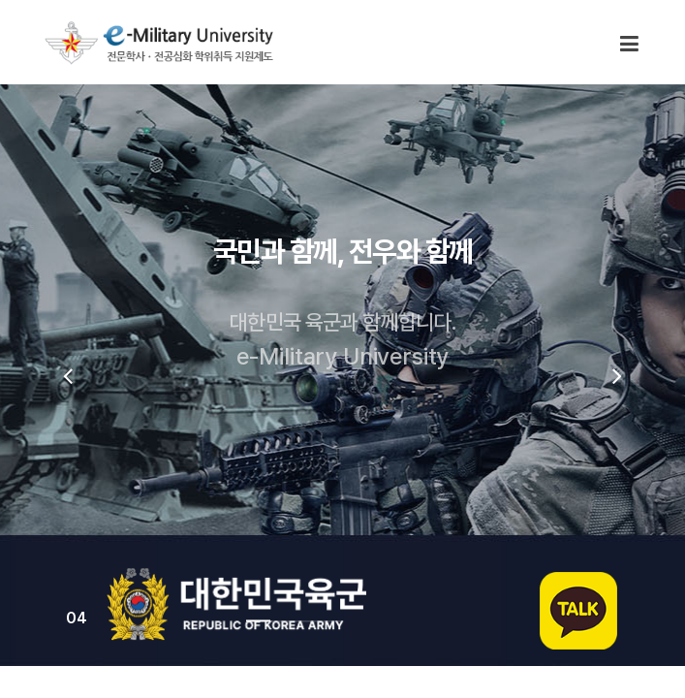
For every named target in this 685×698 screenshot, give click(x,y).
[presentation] (68, 375)
